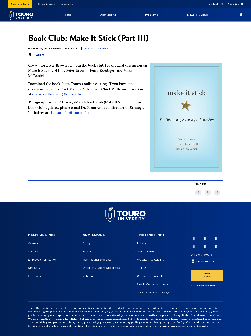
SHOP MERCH (205, 261)
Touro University (207, 285)
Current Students (46, 4)
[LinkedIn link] (208, 193)
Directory (34, 268)
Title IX (141, 268)
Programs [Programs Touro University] (151, 14)
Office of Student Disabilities (101, 268)
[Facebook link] (198, 193)
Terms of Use (145, 251)
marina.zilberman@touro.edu (56, 94)
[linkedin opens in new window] (216, 237)
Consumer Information (151, 276)
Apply (87, 243)
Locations (66, 4)
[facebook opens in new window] (193, 246)
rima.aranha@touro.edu (69, 113)
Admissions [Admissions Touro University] (108, 14)
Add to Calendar (97, 48)
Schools (88, 251)
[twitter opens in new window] (204, 246)
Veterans (88, 276)
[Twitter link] (217, 193)
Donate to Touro (20, 4)
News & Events (197, 14)
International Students (97, 259)
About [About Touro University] (66, 14)
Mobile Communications (152, 284)
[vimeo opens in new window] (193, 237)
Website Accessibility (150, 259)
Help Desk (215, 4)
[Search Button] (240, 15)
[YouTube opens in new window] (204, 237)
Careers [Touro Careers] (33, 243)
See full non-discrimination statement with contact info (173, 326)
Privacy (142, 243)
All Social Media (201, 255)
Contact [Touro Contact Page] (33, 251)
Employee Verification (42, 259)
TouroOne (235, 4)
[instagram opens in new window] (216, 246)
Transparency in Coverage (153, 292)
